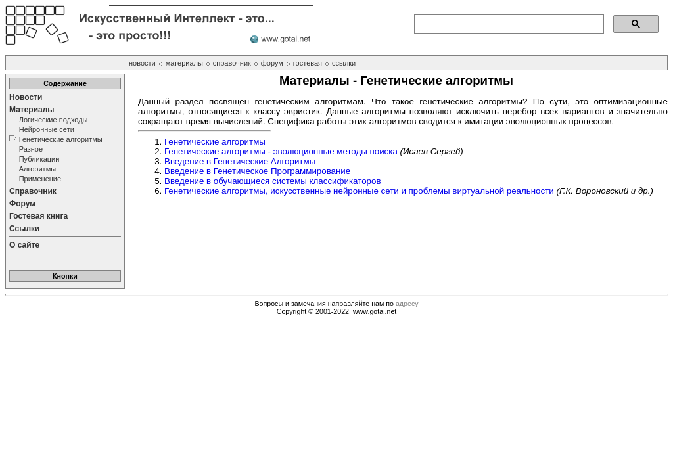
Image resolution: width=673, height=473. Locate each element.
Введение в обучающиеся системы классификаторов (272, 181)
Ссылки (24, 228)
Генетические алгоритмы (61, 139)
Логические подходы (53, 120)
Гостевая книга (38, 216)
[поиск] (508, 24)
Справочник (33, 191)
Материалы (32, 109)
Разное (31, 149)
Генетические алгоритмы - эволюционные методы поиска (281, 151)
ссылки (344, 63)
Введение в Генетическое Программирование (257, 171)
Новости (25, 97)
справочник (232, 63)
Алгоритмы (37, 169)
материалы (184, 63)
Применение (40, 179)
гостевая (307, 63)
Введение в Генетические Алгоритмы (239, 161)
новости (142, 63)
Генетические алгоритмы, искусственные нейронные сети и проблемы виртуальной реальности (359, 191)
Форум (22, 203)
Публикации (39, 159)
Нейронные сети (46, 129)
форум (272, 63)
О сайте (24, 245)
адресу (407, 303)
